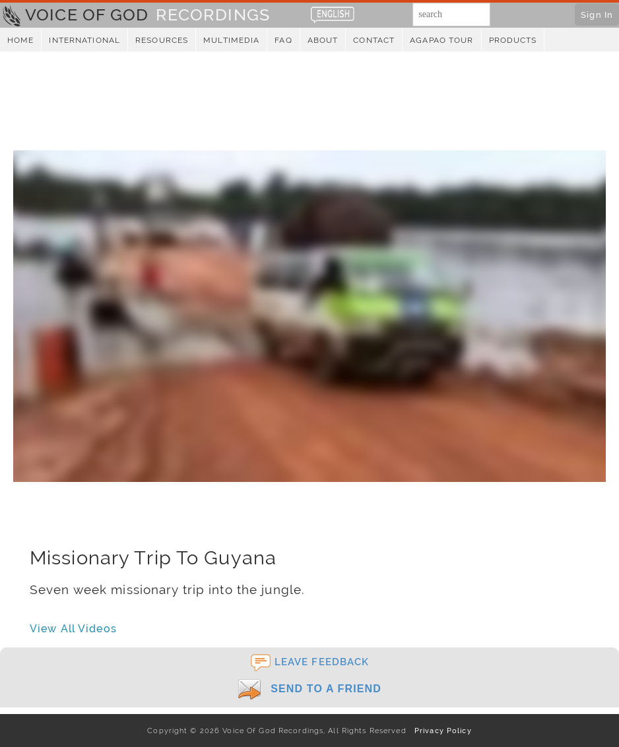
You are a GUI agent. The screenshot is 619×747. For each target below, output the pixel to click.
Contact (374, 40)
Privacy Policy (440, 730)
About (323, 40)
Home (20, 40)
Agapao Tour (441, 40)
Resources (161, 40)
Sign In (597, 14)
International (84, 40)
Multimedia (231, 40)
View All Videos (73, 628)
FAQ (283, 40)
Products (513, 40)
